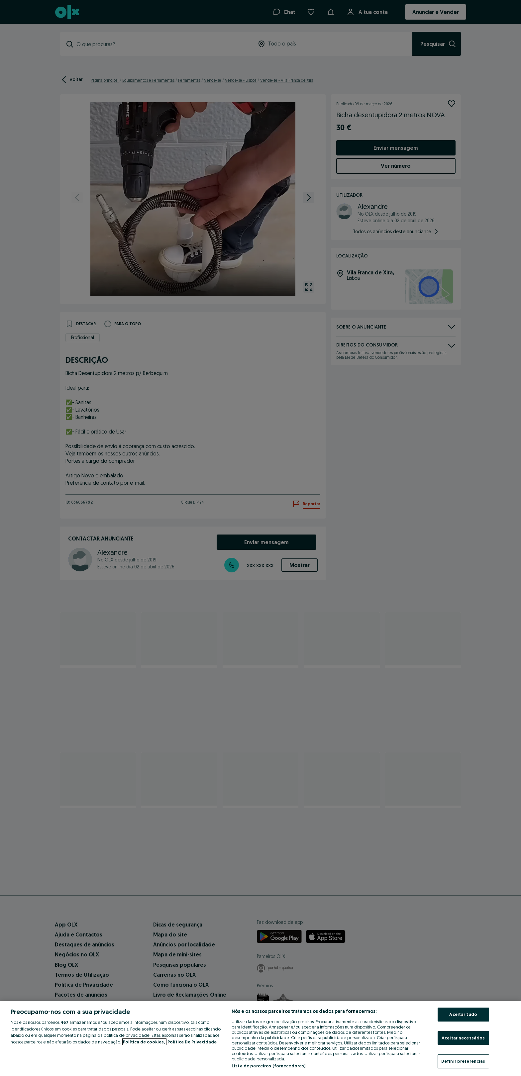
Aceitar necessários (463, 1037)
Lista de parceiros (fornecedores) (268, 1065)
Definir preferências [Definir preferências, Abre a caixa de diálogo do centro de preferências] (463, 1061)
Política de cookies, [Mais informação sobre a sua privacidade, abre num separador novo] (144, 1041)
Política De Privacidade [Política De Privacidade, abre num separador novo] (192, 1041)
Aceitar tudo (463, 1014)
